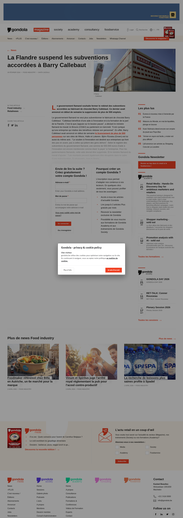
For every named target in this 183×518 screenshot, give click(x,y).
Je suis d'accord (113, 270)
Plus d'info (68, 270)
